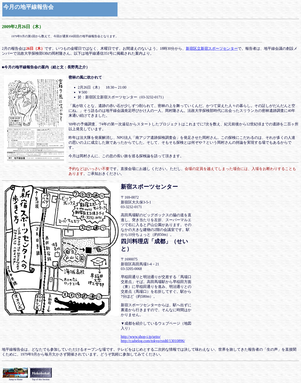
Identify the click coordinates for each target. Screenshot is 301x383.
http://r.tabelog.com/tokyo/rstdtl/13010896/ (153, 341)
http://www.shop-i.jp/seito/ (140, 337)
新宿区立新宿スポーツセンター (212, 48)
